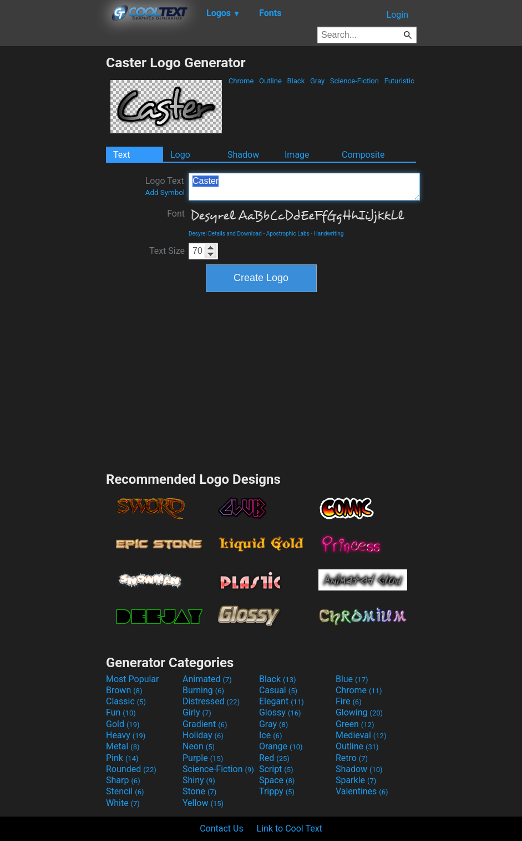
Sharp (123, 780)
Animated (207, 679)
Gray (317, 81)
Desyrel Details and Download (225, 234)
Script (276, 769)
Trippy (277, 791)
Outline (270, 81)
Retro (352, 758)
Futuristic (399, 81)
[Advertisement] (52, 221)
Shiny (199, 780)
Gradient (205, 724)
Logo (180, 154)
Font (176, 213)
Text (121, 154)
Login (397, 14)
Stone (199, 791)
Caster (304, 187)
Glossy (280, 712)
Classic (126, 701)
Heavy (125, 735)
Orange (281, 746)
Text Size (167, 251)
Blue (352, 679)
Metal (123, 746)
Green (355, 724)
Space (277, 780)
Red (274, 758)
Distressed (211, 701)
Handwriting (329, 234)
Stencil (125, 791)
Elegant (281, 701)
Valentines (362, 791)
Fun (121, 712)
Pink (122, 758)
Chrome (241, 81)
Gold (123, 724)
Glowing (359, 712)
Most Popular (132, 679)
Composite (363, 154)
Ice (270, 735)
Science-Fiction (354, 81)
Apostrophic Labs (288, 234)
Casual (278, 690)
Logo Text (165, 186)
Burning (203, 690)
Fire (349, 701)
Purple (203, 758)
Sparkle (356, 780)
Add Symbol (165, 192)
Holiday (203, 735)
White (123, 803)
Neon (199, 746)
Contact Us (222, 828)
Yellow (203, 803)
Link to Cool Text (289, 828)
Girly (197, 712)
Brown (124, 690)
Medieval (361, 735)
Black (295, 81)
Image (297, 154)
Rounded (131, 769)
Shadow (243, 154)
